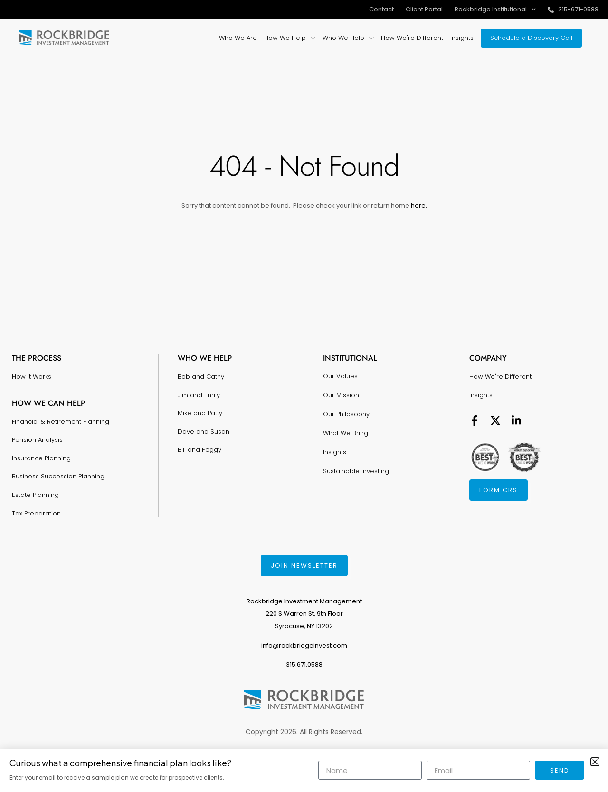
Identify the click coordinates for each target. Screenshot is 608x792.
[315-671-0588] (551, 10)
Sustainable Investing (356, 471)
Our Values (340, 376)
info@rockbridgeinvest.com (304, 645)
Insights (334, 452)
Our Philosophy (346, 414)
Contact (381, 9)
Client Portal (424, 9)
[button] (594, 761)
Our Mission (341, 395)
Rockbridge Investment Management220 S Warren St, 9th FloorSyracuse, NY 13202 (304, 613)
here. (418, 205)
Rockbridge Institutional (495, 9)
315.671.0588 (304, 664)
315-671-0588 (578, 9)
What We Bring (345, 433)
